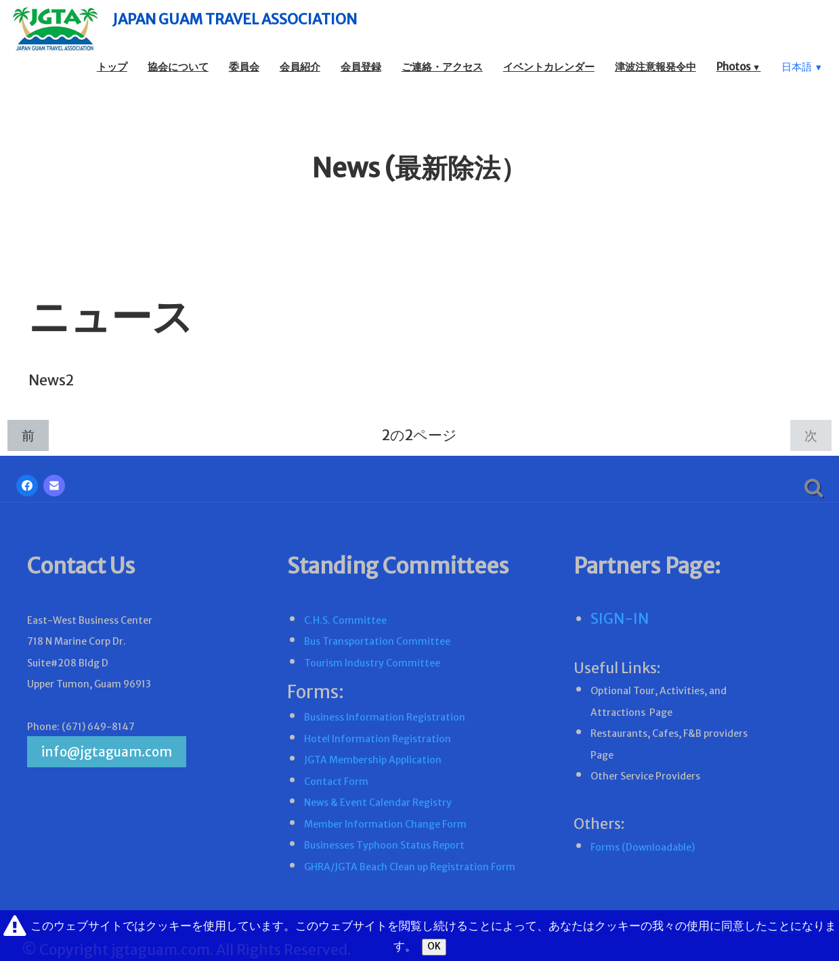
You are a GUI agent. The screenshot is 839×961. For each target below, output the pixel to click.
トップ (112, 66)
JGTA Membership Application (373, 760)
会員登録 (361, 66)
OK (434, 946)
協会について (178, 66)
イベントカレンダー (549, 66)
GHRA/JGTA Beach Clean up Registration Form (409, 867)
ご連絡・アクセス (442, 66)
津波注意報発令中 (655, 66)
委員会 (244, 66)
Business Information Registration (384, 717)
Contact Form (336, 781)
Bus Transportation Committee (377, 641)
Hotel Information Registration (377, 739)
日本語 (802, 66)
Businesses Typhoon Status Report (384, 845)
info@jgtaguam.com (106, 752)
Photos (738, 66)
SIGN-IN (619, 619)
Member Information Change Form (385, 824)
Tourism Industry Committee (372, 663)
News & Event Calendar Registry (378, 802)
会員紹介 (300, 66)
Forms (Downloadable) (642, 847)
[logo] (213, 28)
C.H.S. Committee (345, 620)
